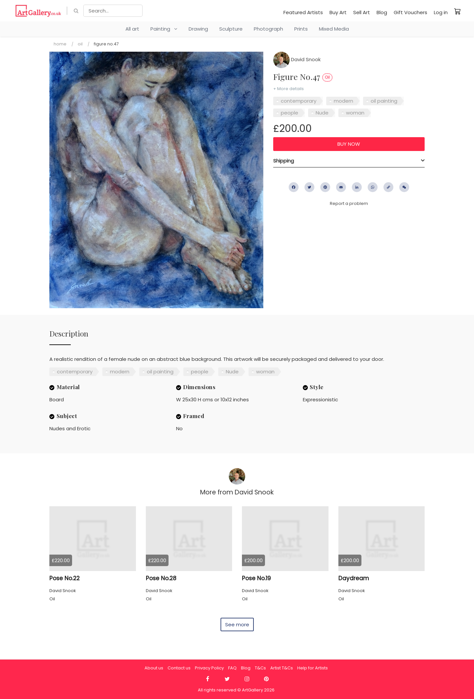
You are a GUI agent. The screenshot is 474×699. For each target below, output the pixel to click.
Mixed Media (334, 28)
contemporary (298, 100)
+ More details (288, 89)
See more (237, 624)
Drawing (198, 28)
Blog (382, 12)
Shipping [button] (283, 160)
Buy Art (338, 12)
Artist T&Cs (281, 668)
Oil (80, 44)
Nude (322, 112)
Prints (301, 28)
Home (60, 44)
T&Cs (260, 668)
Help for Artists (312, 668)
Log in (441, 12)
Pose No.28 (161, 578)
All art (132, 28)
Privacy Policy (209, 668)
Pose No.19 (256, 578)
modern (343, 100)
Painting (163, 28)
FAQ (232, 668)
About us (154, 668)
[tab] (349, 160)
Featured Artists (303, 12)
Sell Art (361, 12)
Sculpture (231, 28)
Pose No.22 (64, 578)
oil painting (384, 100)
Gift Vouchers (410, 12)
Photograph (268, 28)
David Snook (297, 59)
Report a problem (349, 203)
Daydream (353, 578)
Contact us (179, 668)
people (289, 112)
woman (355, 112)
